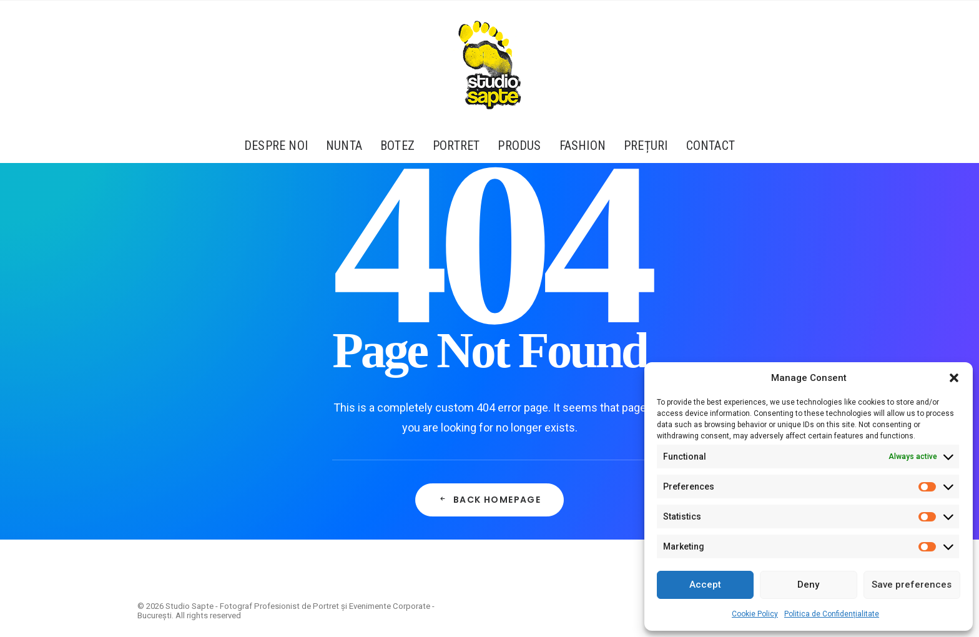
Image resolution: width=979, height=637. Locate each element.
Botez (397, 145)
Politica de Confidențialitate (831, 614)
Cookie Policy (755, 614)
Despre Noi (276, 145)
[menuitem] (280, 145)
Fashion (582, 145)
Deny (808, 584)
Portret (456, 145)
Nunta (344, 145)
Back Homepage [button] (489, 499)
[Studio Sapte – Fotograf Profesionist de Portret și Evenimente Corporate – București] (489, 64)
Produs (519, 145)
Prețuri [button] (645, 145)
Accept (705, 584)
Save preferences (912, 584)
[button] (954, 378)
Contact (710, 145)
